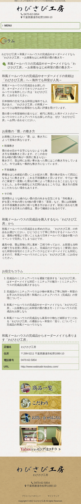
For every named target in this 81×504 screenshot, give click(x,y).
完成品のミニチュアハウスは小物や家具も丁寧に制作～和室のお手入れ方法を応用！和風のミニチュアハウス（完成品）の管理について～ (42, 294)
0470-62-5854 (30, 14)
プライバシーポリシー (31, 496)
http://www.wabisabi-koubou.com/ (39, 366)
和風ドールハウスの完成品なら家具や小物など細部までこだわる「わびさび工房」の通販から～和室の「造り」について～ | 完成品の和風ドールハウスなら (42, 321)
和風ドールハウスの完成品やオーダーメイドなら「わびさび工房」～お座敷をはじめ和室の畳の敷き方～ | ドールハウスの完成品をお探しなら (42, 308)
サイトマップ (53, 496)
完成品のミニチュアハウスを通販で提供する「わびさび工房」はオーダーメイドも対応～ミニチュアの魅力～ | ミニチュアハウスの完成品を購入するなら (42, 281)
